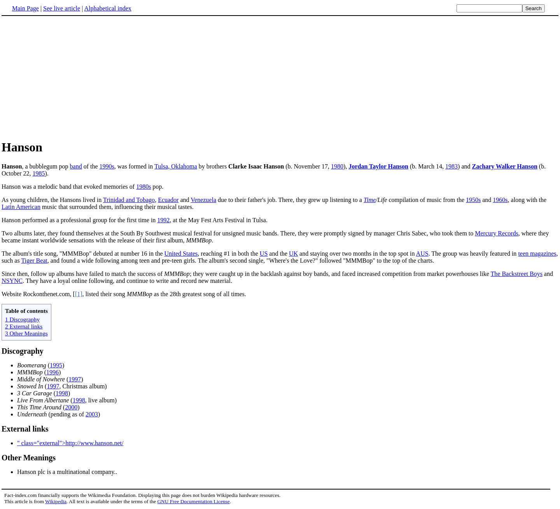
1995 (56, 365)
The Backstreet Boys (516, 273)
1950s (473, 200)
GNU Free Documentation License (193, 501)
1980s (143, 186)
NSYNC (12, 280)
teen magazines (537, 253)
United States (181, 253)
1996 (52, 372)
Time (370, 200)
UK (293, 253)
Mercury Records (496, 233)
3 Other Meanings (26, 333)
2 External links (23, 326)
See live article (61, 8)
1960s (500, 200)
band (76, 166)
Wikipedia (55, 501)
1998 (62, 393)
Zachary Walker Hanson (504, 166)
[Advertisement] (280, 77)
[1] (78, 294)
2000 (71, 407)
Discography (23, 351)
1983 (451, 166)
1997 (74, 379)
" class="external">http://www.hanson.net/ (70, 443)
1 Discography (22, 319)
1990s (107, 166)
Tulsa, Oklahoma (175, 166)
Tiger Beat (34, 260)
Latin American (21, 207)
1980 (337, 166)
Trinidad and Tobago (129, 200)
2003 (92, 414)
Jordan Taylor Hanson (378, 166)
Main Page (25, 8)
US (264, 253)
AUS (422, 253)
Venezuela (203, 200)
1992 (163, 220)
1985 (39, 173)
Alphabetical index (107, 8)
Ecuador (168, 200)
